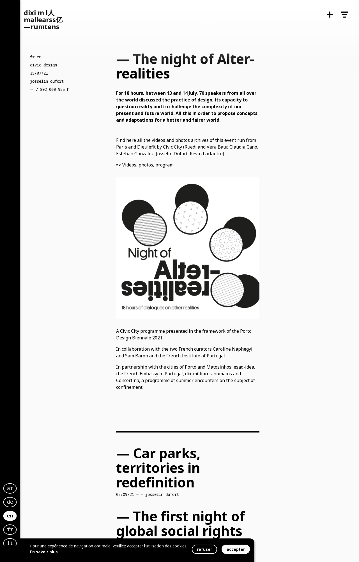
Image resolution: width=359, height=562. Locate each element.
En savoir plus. (44, 551)
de (56, 496)
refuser (204, 549)
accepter (236, 549)
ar (56, 483)
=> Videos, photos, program (145, 165)
